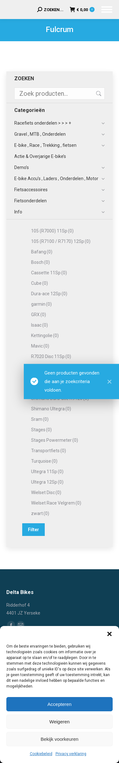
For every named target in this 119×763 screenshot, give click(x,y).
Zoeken (98, 94)
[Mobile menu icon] (107, 9)
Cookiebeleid (41, 754)
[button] (109, 634)
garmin (41, 304)
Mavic (40, 346)
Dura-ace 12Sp (49, 293)
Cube (39, 283)
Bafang (41, 251)
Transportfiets (48, 450)
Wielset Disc (46, 492)
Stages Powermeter (54, 440)
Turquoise (44, 461)
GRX (38, 314)
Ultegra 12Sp (47, 482)
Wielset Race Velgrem (56, 502)
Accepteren (60, 704)
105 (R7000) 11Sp (52, 230)
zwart (40, 513)
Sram (40, 419)
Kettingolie (45, 335)
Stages (41, 429)
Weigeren (60, 721)
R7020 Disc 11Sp (51, 356)
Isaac (39, 325)
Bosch (40, 262)
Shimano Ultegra (51, 408)
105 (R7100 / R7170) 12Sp (60, 241)
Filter (33, 529)
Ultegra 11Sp (47, 471)
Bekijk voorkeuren (59, 739)
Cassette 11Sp (49, 272)
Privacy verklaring (71, 754)
